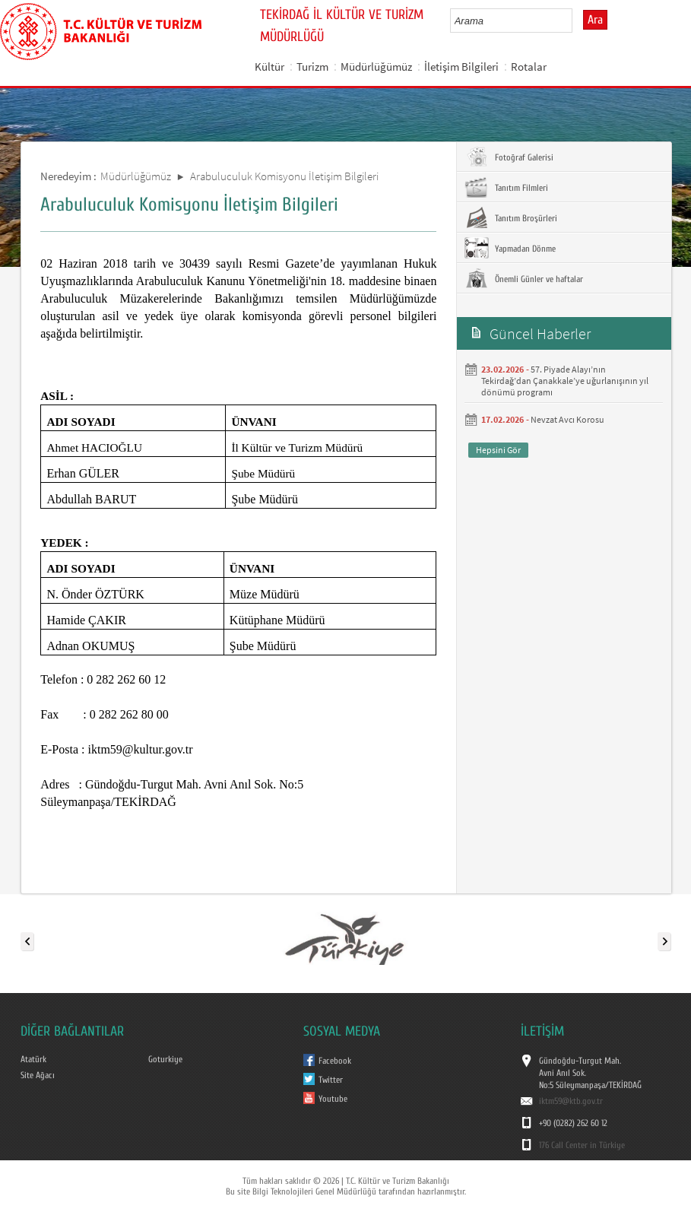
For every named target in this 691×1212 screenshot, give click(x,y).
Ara (595, 20)
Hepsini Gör (498, 449)
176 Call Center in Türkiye (582, 1145)
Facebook (335, 1060)
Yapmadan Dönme (510, 248)
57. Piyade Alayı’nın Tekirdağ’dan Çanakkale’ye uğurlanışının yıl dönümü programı (564, 380)
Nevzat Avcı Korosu (567, 419)
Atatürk (33, 1059)
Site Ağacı (38, 1075)
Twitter (331, 1079)
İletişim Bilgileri (461, 66)
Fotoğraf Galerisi (508, 156)
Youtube (333, 1098)
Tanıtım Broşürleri (510, 217)
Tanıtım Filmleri (506, 187)
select (576, 20)
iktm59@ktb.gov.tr (571, 1101)
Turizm (312, 66)
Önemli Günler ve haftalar (523, 278)
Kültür (269, 66)
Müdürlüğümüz (376, 66)
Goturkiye (165, 1059)
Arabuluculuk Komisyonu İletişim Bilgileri (284, 176)
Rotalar (529, 66)
